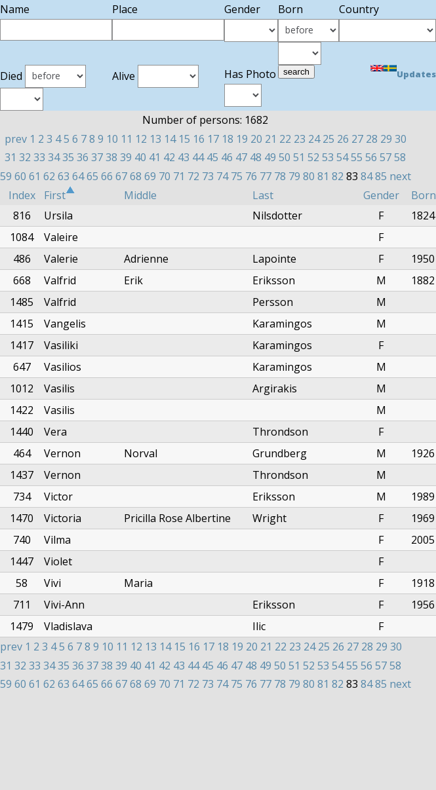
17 (213, 139)
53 (328, 157)
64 (78, 176)
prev (16, 139)
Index (22, 195)
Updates (416, 74)
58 (400, 157)
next (400, 176)
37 (97, 157)
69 (150, 176)
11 (126, 139)
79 (294, 176)
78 (280, 176)
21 (271, 139)
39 (126, 157)
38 (111, 157)
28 (372, 139)
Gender (381, 195)
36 (83, 157)
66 (107, 176)
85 (381, 176)
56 (371, 157)
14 (170, 139)
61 (35, 176)
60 (20, 176)
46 (227, 157)
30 (400, 139)
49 (270, 157)
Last (262, 195)
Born (423, 195)
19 (242, 139)
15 (184, 139)
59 (6, 176)
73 (208, 176)
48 (256, 157)
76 (251, 176)
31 (10, 157)
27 (357, 139)
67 (121, 176)
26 (343, 139)
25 (328, 139)
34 (54, 157)
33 (39, 157)
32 (25, 157)
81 (323, 176)
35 (68, 157)
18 (227, 139)
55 (357, 157)
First (59, 195)
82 (338, 176)
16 (199, 139)
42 (169, 157)
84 (366, 176)
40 (140, 157)
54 (342, 157)
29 (386, 139)
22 (285, 139)
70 (164, 176)
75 (237, 176)
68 (136, 176)
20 (256, 139)
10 (112, 139)
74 (222, 176)
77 (265, 176)
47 (241, 157)
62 (49, 176)
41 (155, 157)
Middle (140, 195)
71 (179, 176)
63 (63, 176)
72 (193, 176)
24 (314, 139)
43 (183, 157)
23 (300, 139)
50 (284, 157)
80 (309, 176)
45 (212, 157)
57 (385, 157)
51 (299, 157)
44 (198, 157)
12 (141, 139)
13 (155, 139)
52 (313, 157)
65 (92, 176)
